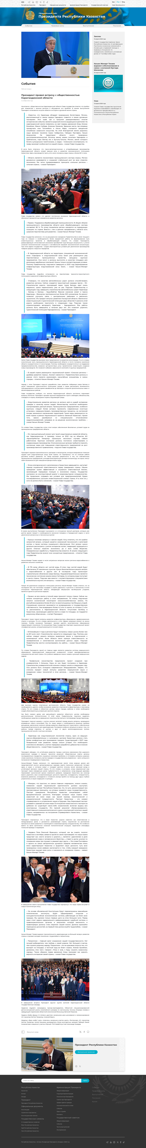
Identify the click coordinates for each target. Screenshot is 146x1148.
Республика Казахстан (28, 5)
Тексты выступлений (63, 1127)
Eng (123, 2)
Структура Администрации (65, 1093)
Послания (117, 26)
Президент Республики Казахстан (31, 1103)
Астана (23, 1093)
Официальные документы (58, 5)
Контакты (60, 1114)
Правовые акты (57, 26)
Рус (118, 2)
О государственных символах (30, 1122)
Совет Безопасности (118, 5)
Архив (94, 1101)
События (28, 26)
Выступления (88, 26)
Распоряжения (61, 1130)
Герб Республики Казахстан (29, 1128)
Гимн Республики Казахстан (30, 1131)
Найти (85, 1080)
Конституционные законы (29, 1115)
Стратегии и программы (28, 1112)
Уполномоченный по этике (65, 1105)
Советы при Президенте (64, 1099)
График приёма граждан (64, 1102)
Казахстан (24, 1090)
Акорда (23, 1096)
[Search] (53, 1081)
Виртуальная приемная (86, 1052)
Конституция (25, 1109)
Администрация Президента (78, 5)
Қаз (113, 2)
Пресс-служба (61, 1111)
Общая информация (63, 1090)
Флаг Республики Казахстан (30, 1125)
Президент (42, 5)
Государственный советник (99, 5)
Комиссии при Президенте (65, 1096)
